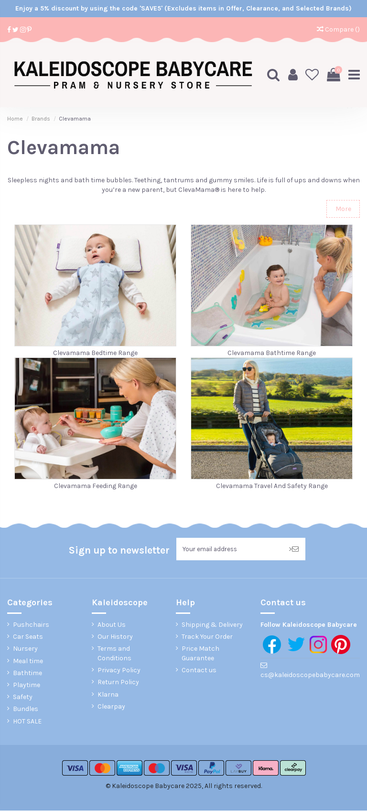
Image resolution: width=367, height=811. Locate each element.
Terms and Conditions (114, 654)
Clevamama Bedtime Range (95, 352)
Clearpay (111, 707)
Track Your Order (207, 637)
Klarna (108, 695)
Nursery (25, 649)
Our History (115, 637)
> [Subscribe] (294, 549)
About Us (111, 625)
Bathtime (27, 673)
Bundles (25, 710)
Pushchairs (31, 625)
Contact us (199, 671)
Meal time (28, 661)
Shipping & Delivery (212, 625)
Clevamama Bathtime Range (271, 352)
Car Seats (28, 637)
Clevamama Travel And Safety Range (272, 486)
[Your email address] (229, 549)
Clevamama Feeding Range (95, 486)
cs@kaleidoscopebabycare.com (310, 676)
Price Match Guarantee (200, 654)
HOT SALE (27, 722)
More (343, 208)
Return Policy (118, 683)
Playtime (26, 685)
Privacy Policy (118, 671)
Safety (22, 697)
